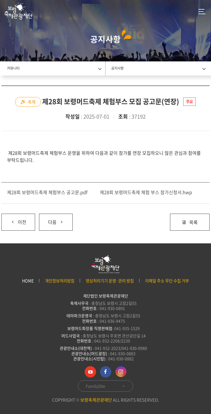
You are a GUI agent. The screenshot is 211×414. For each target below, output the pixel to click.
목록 (190, 222)
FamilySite (106, 386)
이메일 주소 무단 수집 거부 (167, 281)
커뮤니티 (13, 68)
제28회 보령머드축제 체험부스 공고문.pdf (47, 192)
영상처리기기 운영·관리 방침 (110, 281)
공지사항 (117, 68)
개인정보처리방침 (59, 281)
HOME (28, 281)
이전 (13, 220)
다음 (51, 220)
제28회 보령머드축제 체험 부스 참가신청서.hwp (146, 192)
